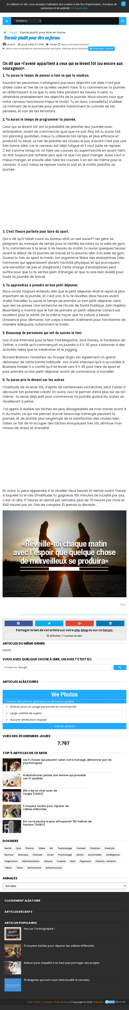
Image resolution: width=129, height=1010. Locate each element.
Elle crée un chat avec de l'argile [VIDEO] (40, 796)
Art (51, 852)
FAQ (31, 1007)
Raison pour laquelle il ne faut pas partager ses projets (61, 967)
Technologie (65, 852)
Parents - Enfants (106, 865)
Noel (72, 865)
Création (95, 852)
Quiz (18, 852)
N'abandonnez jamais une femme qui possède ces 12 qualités (54, 781)
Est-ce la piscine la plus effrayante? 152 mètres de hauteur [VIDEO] (57, 827)
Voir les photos (64, 730)
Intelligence (113, 859)
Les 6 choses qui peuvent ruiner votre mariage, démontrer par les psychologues (67, 765)
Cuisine (61, 865)
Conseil (81, 852)
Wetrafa (92, 1007)
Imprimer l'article (103, 53)
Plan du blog (56, 1007)
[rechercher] (56, 672)
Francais (37, 859)
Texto (19, 872)
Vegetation (11, 865)
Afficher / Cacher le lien (64, 640)
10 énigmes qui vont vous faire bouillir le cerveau (57, 984)
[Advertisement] (64, 205)
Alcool (80, 859)
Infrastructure (54, 872)
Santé (13, 33)
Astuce (48, 865)
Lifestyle (109, 852)
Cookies (41, 1007)
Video (42, 852)
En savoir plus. (79, 8)
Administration (30, 865)
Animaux (23, 859)
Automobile (95, 859)
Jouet (50, 859)
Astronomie (34, 872)
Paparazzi (85, 865)
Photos (30, 852)
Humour (9, 859)
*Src (122, 609)
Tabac (8, 872)
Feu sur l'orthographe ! (39, 933)
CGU (24, 1007)
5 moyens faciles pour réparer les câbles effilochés (46, 811)
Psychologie (65, 859)
